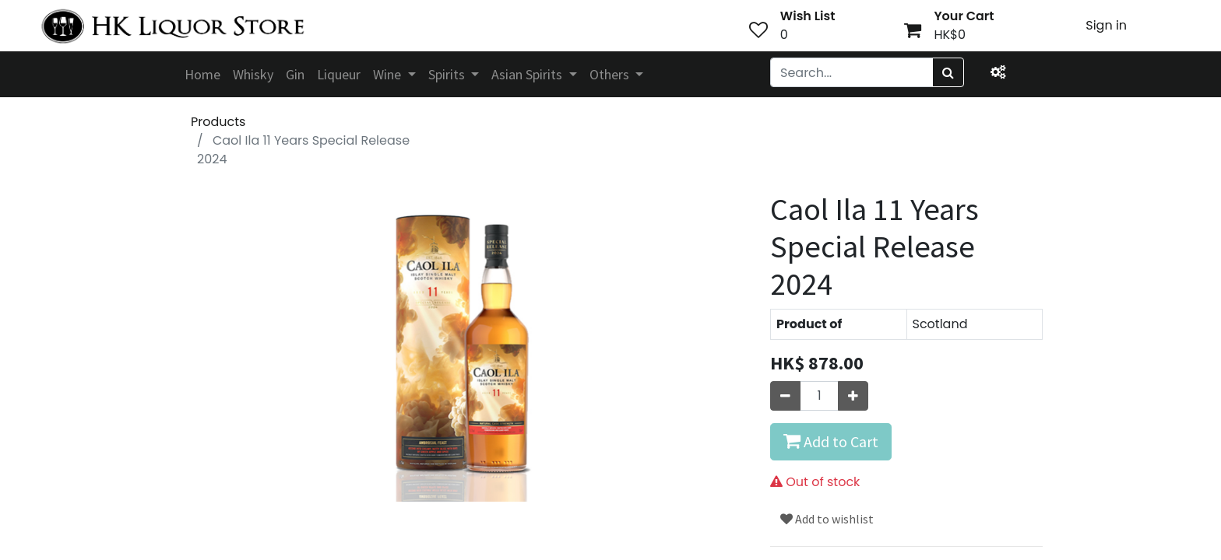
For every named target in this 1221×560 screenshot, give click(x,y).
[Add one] (853, 396)
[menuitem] (202, 74)
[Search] (948, 72)
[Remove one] (785, 396)
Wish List (808, 16)
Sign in (1106, 25)
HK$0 (950, 35)
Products (218, 122)
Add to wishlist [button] (827, 519)
